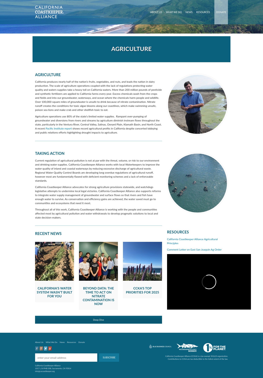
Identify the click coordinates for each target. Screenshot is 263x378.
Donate (221, 12)
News (189, 12)
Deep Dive (98, 319)
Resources (203, 12)
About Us (156, 12)
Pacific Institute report (59, 128)
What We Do (174, 12)
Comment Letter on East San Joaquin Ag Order (194, 249)
